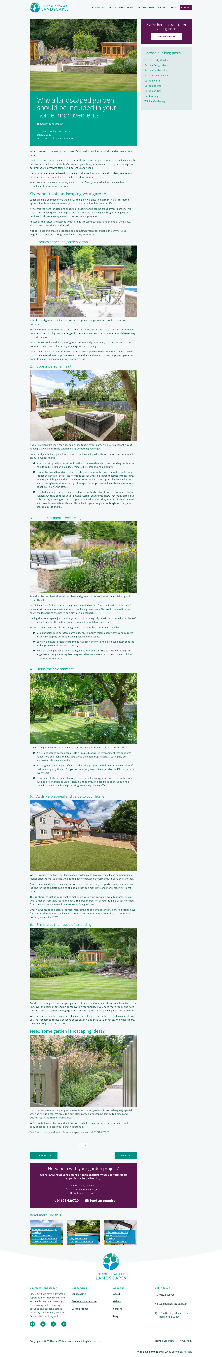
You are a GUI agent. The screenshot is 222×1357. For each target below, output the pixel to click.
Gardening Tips (152, 90)
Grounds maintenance (84, 1301)
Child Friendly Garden (156, 60)
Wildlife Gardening (154, 101)
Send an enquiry (100, 1200)
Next (125, 1155)
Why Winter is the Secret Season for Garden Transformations (117, 1237)
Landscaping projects (83, 1185)
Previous (44, 1155)
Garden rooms (80, 1308)
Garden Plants (152, 80)
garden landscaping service (96, 1113)
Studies (125, 909)
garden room (75, 1010)
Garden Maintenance (156, 75)
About (174, 7)
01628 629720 (66, 1200)
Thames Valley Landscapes (55, 131)
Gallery (162, 7)
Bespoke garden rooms (83, 1193)
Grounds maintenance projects (83, 1189)
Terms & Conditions (164, 1340)
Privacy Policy (185, 1340)
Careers (117, 1308)
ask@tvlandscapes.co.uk (72, 1132)
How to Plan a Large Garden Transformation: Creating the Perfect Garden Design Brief (44, 1235)
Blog (115, 1316)
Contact (186, 7)
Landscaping (97, 7)
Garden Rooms (146, 7)
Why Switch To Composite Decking (81, 1240)
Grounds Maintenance (121, 7)
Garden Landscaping (51, 123)
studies (80, 472)
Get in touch (166, 36)
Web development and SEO (152, 1351)
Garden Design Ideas (156, 65)
